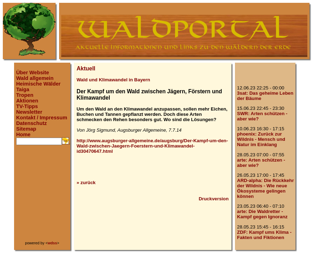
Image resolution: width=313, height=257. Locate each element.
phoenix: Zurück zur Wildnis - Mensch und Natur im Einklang (261, 139)
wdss (52, 243)
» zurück (86, 182)
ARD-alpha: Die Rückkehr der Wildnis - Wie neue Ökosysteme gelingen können (265, 188)
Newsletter (29, 112)
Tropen (24, 95)
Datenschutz (31, 123)
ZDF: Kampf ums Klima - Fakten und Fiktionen (264, 235)
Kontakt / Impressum (41, 117)
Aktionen (27, 101)
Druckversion (214, 198)
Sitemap (26, 129)
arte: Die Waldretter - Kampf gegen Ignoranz (262, 214)
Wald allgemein (34, 78)
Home (23, 134)
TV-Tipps (27, 106)
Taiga (22, 89)
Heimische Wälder (38, 84)
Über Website (32, 72)
